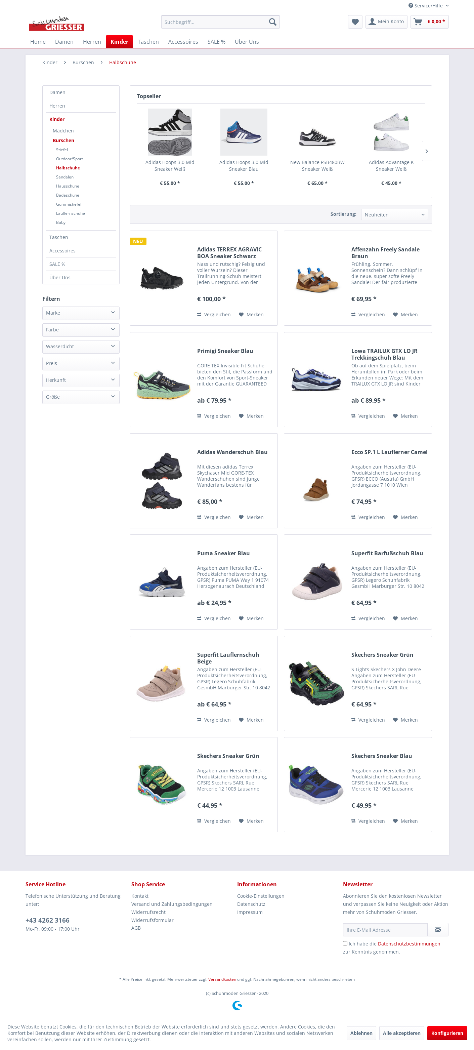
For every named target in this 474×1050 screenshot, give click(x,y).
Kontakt (139, 896)
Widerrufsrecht (148, 912)
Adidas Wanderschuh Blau (232, 452)
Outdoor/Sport (69, 159)
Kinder (56, 119)
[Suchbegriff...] (220, 22)
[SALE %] (216, 41)
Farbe (52, 329)
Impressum (250, 912)
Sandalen (65, 177)
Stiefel (62, 150)
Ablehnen (361, 1033)
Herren (57, 106)
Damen (57, 92)
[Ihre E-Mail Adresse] (385, 929)
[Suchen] (273, 22)
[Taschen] (148, 41)
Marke (53, 313)
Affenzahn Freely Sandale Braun (385, 252)
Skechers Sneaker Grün (382, 654)
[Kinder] (119, 41)
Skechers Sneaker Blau (381, 756)
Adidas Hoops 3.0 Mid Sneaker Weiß (170, 165)
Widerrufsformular (152, 920)
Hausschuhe (67, 186)
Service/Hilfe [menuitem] (426, 5)
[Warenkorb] (430, 22)
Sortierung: (343, 214)
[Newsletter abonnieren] (437, 929)
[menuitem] (220, 22)
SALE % (57, 264)
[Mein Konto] (386, 22)
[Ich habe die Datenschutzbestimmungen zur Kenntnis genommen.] (345, 943)
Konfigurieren (447, 1033)
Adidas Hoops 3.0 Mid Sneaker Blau (243, 165)
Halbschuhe (68, 168)
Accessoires (62, 250)
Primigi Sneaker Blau (225, 351)
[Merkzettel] (355, 22)
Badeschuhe (67, 195)
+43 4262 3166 (48, 920)
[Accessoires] (183, 41)
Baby (61, 222)
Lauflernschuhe (70, 213)
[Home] (38, 41)
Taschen (58, 237)
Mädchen (63, 130)
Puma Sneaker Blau (223, 553)
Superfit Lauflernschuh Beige (228, 658)
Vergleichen (214, 314)
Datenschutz (251, 904)
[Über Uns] (247, 41)
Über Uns (60, 277)
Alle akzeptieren (402, 1033)
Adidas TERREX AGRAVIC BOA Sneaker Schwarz (229, 252)
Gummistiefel (68, 204)
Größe (53, 397)
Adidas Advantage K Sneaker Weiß (391, 165)
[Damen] (64, 41)
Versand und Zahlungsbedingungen (172, 904)
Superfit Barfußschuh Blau (387, 553)
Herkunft (56, 380)
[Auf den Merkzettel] (251, 315)
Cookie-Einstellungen (261, 896)
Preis (51, 363)
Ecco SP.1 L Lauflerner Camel (389, 452)
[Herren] (92, 41)
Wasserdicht (60, 346)
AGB (136, 928)
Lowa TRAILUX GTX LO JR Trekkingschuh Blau (384, 354)
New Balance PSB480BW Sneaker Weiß (317, 165)
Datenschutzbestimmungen (409, 943)
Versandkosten (222, 979)
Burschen (63, 140)
